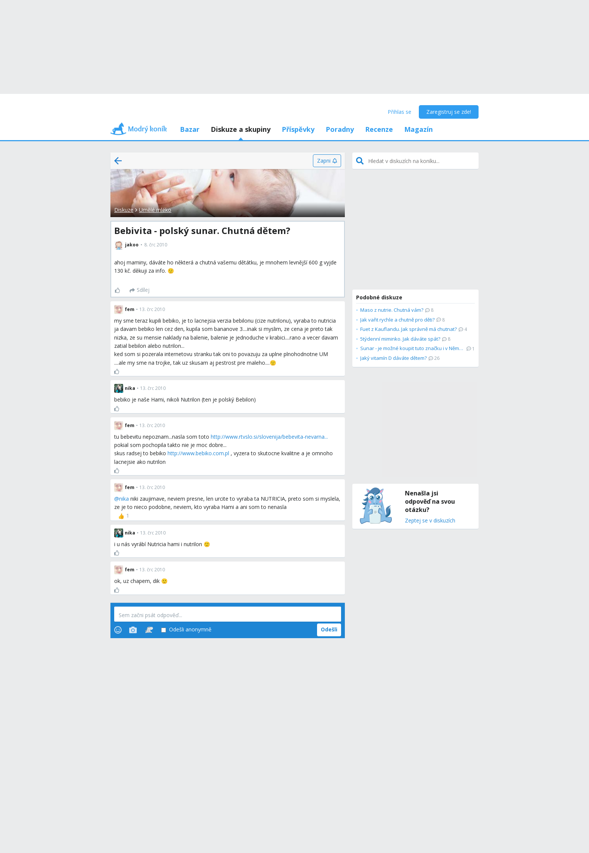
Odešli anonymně (186, 630)
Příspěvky (298, 129)
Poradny (340, 129)
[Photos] (132, 630)
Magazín (418, 129)
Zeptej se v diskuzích (430, 521)
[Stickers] (148, 630)
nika (124, 498)
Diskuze (123, 209)
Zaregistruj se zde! (448, 111)
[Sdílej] (139, 290)
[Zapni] (327, 160)
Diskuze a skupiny (240, 129)
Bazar (189, 129)
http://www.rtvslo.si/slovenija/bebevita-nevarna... (269, 436)
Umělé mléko (155, 209)
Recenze (379, 129)
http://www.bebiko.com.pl (198, 453)
